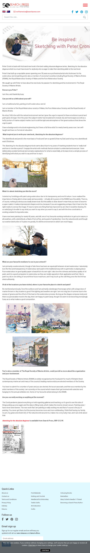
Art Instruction (36, 506)
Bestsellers (64, 496)
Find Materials (36, 493)
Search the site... (11, 17)
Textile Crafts (35, 503)
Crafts (33, 509)
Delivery (4, 506)
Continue (45, 550)
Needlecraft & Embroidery (40, 499)
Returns (4, 509)
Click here (32, 545)
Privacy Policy (6, 503)
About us (5, 493)
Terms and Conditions (9, 499)
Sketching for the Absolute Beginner (15, 421)
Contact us (5, 496)
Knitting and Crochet (38, 496)
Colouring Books (66, 493)
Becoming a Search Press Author (71, 503)
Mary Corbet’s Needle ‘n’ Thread (71, 499)
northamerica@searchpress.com (27, 12)
